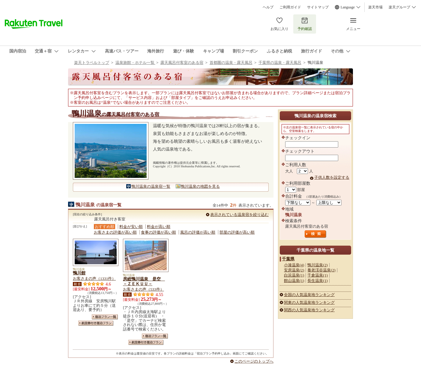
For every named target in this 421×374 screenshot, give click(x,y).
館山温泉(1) (294, 280)
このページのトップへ (253, 361)
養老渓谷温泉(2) (321, 270)
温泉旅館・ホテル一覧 (135, 62)
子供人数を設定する (331, 177)
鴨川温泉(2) (317, 265)
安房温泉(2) (294, 270)
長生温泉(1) (317, 280)
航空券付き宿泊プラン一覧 (95, 323)
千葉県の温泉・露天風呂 (279, 62)
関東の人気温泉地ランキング (309, 302)
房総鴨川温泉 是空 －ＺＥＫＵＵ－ (144, 281)
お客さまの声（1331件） (94, 278)
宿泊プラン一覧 (105, 316)
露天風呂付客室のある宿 (181, 62)
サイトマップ (318, 7)
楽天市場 (375, 7)
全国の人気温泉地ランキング (309, 294)
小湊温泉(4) (294, 265)
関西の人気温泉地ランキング (309, 310)
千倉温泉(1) (317, 275)
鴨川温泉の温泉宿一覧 (150, 186)
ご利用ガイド (290, 7)
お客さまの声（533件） (143, 289)
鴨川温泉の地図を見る (200, 186)
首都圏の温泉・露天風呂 (231, 62)
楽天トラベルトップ (91, 62)
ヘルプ (268, 7)
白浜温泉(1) (294, 275)
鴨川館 (79, 273)
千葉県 (288, 258)
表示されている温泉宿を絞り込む (239, 214)
